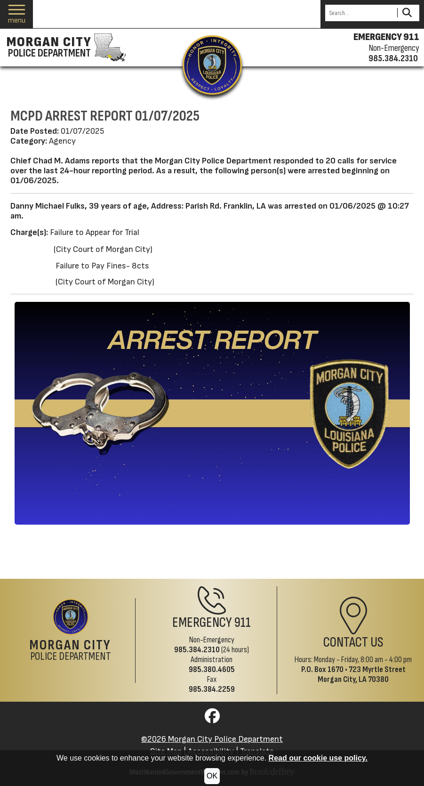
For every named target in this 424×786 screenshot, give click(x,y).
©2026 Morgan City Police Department (212, 739)
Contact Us (353, 642)
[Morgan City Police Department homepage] (65, 47)
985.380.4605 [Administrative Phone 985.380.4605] (212, 669)
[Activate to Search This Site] (406, 13)
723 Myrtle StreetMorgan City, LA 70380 (362, 674)
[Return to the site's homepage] (212, 65)
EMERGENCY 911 (386, 37)
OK (212, 776)
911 (242, 623)
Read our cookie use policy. (318, 758)
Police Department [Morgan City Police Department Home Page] (70, 651)
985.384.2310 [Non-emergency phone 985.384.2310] (393, 58)
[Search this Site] (359, 13)
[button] (16, 14)
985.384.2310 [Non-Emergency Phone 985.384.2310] (197, 650)
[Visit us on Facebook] (212, 719)
